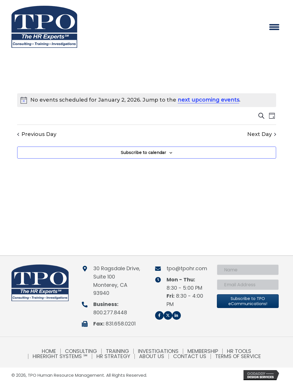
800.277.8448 (110, 312)
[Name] (248, 269)
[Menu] (274, 27)
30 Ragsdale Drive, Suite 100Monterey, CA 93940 (116, 281)
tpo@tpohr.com (187, 268)
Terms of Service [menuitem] (238, 356)
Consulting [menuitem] (81, 351)
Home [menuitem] (49, 351)
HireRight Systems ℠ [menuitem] (60, 356)
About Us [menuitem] (151, 356)
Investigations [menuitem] (158, 351)
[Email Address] (248, 284)
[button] (159, 315)
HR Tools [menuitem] (239, 351)
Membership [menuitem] (202, 351)
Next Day (261, 134)
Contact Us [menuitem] (189, 356)
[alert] (146, 100)
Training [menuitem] (117, 351)
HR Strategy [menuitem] (113, 356)
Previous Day (36, 134)
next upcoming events (208, 100)
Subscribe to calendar (143, 152)
